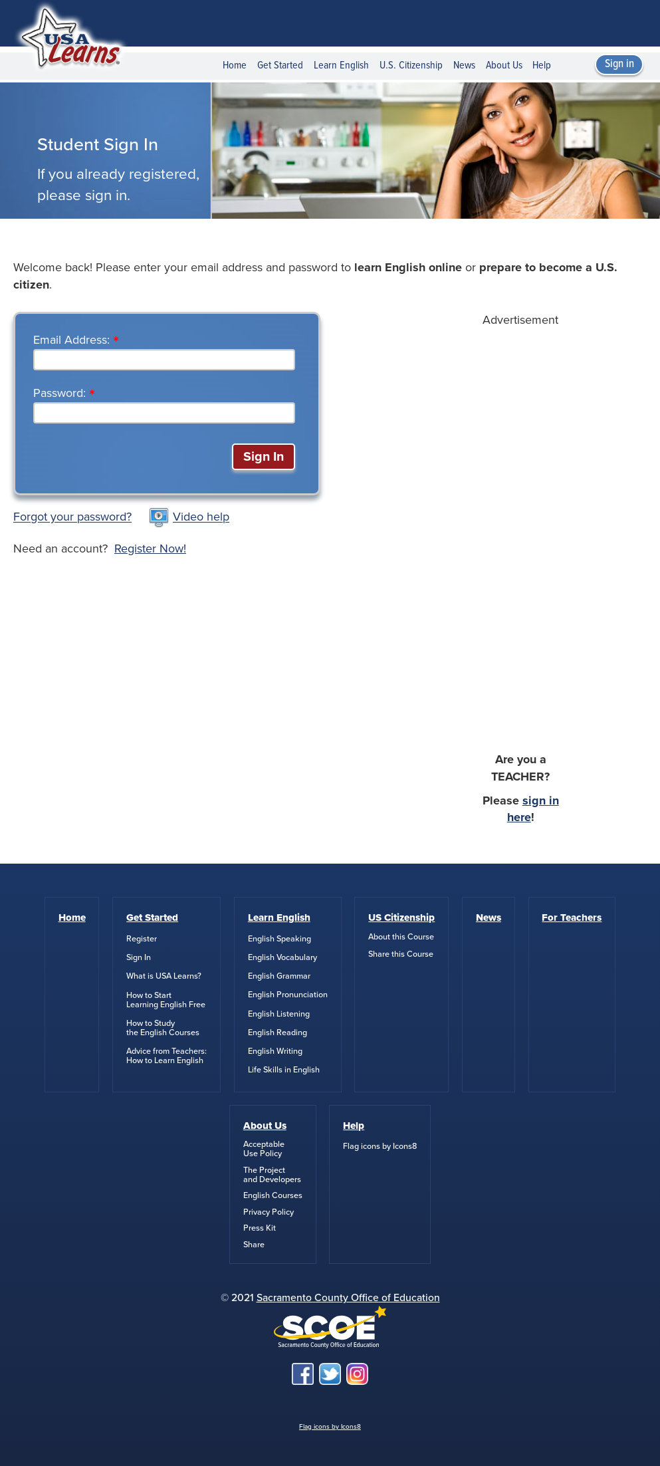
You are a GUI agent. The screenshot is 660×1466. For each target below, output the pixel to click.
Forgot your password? (72, 517)
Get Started (280, 65)
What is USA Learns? (163, 976)
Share (254, 1244)
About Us (504, 65)
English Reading (277, 1032)
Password (58, 393)
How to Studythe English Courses (162, 1028)
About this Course (401, 936)
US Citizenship (401, 917)
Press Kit (259, 1228)
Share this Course (400, 954)
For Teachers (572, 917)
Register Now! (150, 548)
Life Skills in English (284, 1069)
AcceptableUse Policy (263, 1149)
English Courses (272, 1195)
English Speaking (279, 938)
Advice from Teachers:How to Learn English (166, 1056)
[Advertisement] (520, 527)
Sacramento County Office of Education (348, 1298)
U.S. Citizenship (411, 65)
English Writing (275, 1051)
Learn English (341, 65)
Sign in (619, 64)
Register (141, 938)
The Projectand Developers (272, 1175)
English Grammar (279, 976)
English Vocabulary (282, 957)
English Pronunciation (288, 994)
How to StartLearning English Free (165, 1000)
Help (541, 65)
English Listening (279, 1014)
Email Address (70, 340)
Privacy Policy (268, 1212)
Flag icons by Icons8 (380, 1146)
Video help (201, 517)
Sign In (138, 957)
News (464, 65)
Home (235, 65)
